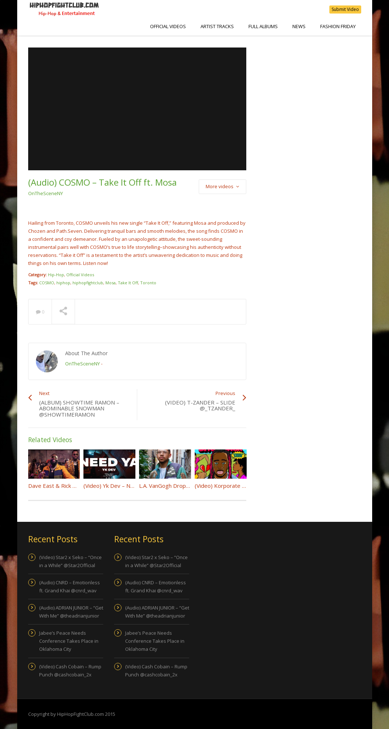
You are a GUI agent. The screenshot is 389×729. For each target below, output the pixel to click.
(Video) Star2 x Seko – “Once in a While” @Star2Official (70, 561)
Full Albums (263, 26)
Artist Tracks (217, 26)
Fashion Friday (338, 26)
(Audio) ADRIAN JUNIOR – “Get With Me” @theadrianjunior (71, 611)
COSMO (46, 282)
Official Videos (168, 26)
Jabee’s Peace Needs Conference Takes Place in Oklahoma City (68, 641)
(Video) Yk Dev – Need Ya (115, 485)
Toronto (148, 282)
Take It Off (128, 282)
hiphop (63, 282)
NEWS (299, 26)
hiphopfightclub (87, 282)
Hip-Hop (56, 274)
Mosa (110, 282)
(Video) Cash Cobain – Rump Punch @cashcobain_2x (70, 670)
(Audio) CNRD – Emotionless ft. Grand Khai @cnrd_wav (69, 586)
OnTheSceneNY (45, 193)
